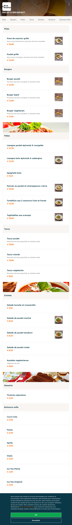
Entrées (41, 20)
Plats (4, 20)
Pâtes (23, 20)
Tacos (31, 20)
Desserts (51, 20)
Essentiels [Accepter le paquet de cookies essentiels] (36, 520)
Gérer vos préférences (26, 507)
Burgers (13, 20)
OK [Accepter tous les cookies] (36, 515)
